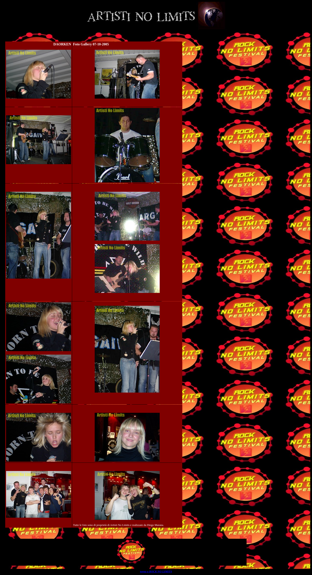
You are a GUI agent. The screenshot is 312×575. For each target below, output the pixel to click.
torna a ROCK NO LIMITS (156, 571)
